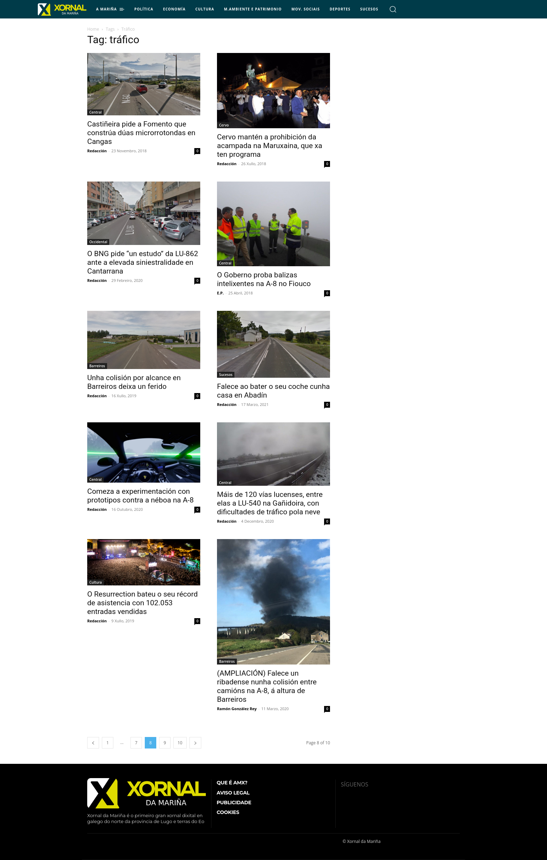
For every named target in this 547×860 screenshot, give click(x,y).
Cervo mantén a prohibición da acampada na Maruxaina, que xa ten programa (269, 146)
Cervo (224, 125)
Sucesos (225, 374)
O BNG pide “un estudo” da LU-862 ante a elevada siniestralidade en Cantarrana (142, 262)
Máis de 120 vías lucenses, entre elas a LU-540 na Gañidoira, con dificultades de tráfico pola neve (270, 503)
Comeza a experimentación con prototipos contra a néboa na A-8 (140, 495)
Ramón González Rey (237, 708)
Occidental (98, 241)
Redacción (97, 150)
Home (93, 29)
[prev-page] (93, 742)
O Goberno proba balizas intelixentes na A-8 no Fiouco (264, 279)
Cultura (95, 582)
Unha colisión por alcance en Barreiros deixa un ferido (134, 382)
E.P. (220, 292)
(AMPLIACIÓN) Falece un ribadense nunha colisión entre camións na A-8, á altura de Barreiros (267, 686)
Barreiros (97, 365)
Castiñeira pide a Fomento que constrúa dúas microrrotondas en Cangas (141, 133)
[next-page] (195, 742)
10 (180, 743)
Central (95, 112)
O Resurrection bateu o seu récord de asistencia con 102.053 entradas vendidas (142, 603)
